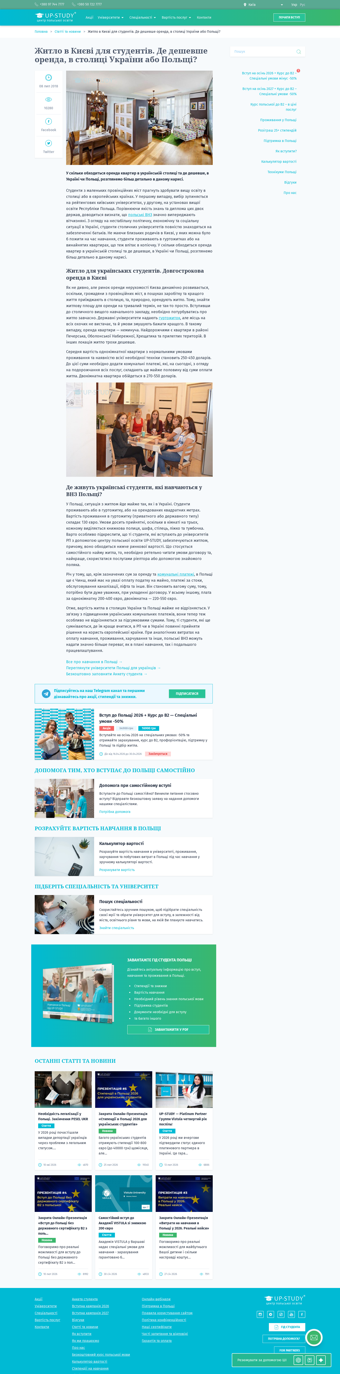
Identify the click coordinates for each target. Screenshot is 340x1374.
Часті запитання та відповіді (165, 1249)
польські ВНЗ (140, 214)
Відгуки (78, 1235)
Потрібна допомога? (284, 1254)
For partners (290, 1266)
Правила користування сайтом (167, 1228)
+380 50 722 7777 (293, 1328)
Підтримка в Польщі (158, 1221)
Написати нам (289, 1278)
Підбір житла (82, 1291)
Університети (46, 1221)
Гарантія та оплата (157, 1256)
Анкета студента (85, 1214)
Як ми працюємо (85, 1256)
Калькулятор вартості (121, 843)
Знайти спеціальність (116, 928)
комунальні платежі (175, 574)
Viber (285, 1333)
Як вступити (82, 1249)
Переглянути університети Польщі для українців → (113, 668)
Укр (294, 5)
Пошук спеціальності (120, 901)
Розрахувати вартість (117, 870)
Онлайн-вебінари (156, 1214)
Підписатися (187, 694)
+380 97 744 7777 (293, 1323)
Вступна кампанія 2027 (90, 1228)
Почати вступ (289, 17)
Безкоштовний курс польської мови (101, 1270)
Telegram (298, 1333)
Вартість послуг (47, 1235)
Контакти (42, 1242)
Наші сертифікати (157, 1242)
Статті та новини (68, 31)
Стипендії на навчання (90, 1284)
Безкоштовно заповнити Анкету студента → (106, 674)
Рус (302, 5)
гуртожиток (169, 318)
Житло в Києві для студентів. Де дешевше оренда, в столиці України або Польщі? (154, 31)
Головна (42, 31)
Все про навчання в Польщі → (94, 661)
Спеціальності (46, 1228)
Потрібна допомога (115, 812)
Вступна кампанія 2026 (90, 1221)
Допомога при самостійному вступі (135, 785)
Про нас (78, 1263)
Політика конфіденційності (164, 1235)
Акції (38, 1214)
